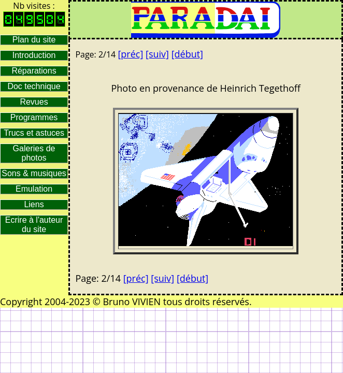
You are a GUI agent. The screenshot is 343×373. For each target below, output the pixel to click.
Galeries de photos (34, 153)
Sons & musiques (34, 173)
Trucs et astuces (34, 132)
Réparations (33, 70)
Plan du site (34, 39)
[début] (187, 54)
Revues (34, 101)
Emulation (34, 188)
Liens (34, 204)
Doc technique (33, 86)
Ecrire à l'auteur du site (34, 225)
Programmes (34, 117)
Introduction (34, 55)
